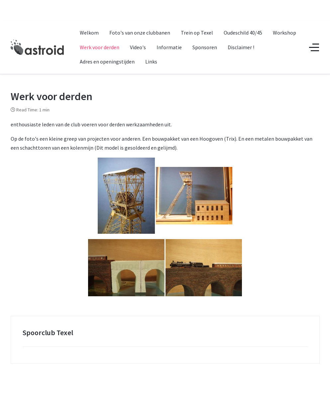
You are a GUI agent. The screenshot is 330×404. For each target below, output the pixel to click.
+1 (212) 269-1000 (142, 5)
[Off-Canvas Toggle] (314, 47)
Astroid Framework (135, 396)
